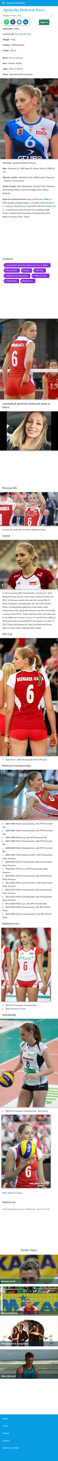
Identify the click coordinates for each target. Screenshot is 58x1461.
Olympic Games (31, 209)
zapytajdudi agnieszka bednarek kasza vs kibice (27, 265)
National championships (17, 275)
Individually (11, 281)
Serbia (15, 621)
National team (40, 275)
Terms (5, 1426)
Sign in (44, 22)
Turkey (30, 624)
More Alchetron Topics (12, 1193)
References (28, 281)
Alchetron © (11, 1448)
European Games (24, 617)
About (5, 1418)
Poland (43, 168)
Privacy (6, 1433)
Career (26, 270)
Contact (6, 1440)
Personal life (11, 270)
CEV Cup (39, 270)
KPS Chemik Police (23, 34)
